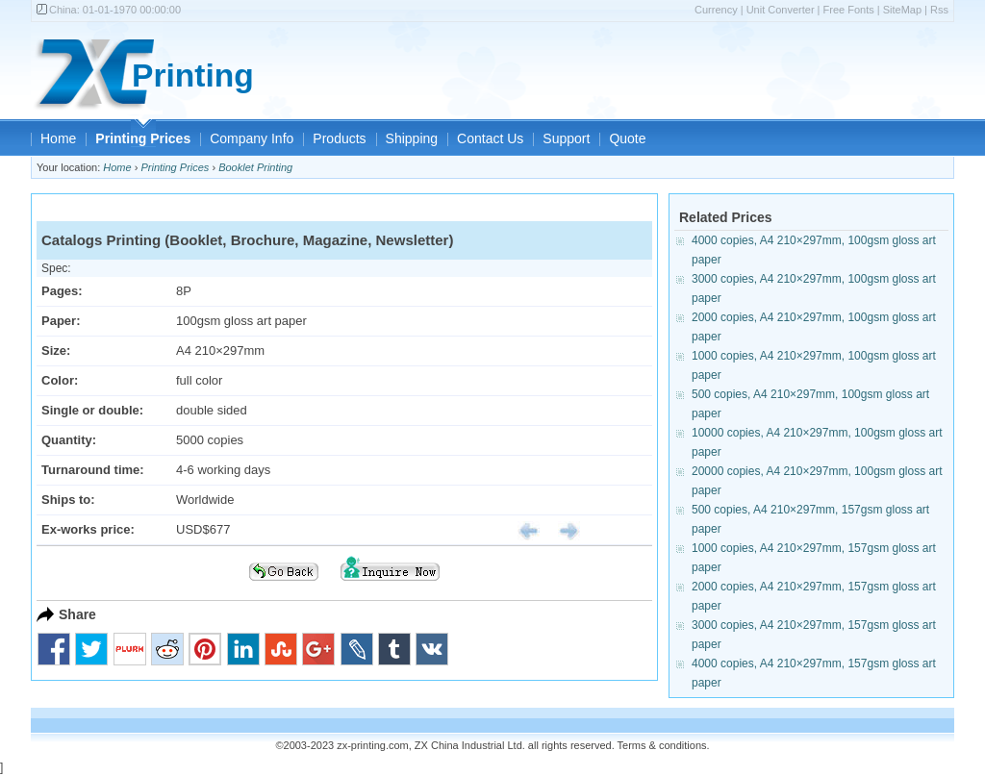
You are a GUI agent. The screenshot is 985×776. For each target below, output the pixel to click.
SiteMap (902, 9)
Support (566, 138)
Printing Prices (142, 138)
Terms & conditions (662, 745)
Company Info (251, 138)
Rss (939, 9)
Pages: (62, 291)
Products (339, 138)
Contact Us (490, 138)
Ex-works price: (88, 529)
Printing (193, 75)
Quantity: (68, 440)
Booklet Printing (255, 167)
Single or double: (92, 410)
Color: (59, 380)
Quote (627, 138)
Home (58, 138)
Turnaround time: (92, 470)
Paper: (60, 320)
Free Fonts (848, 9)
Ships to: (68, 499)
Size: (55, 350)
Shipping (412, 138)
